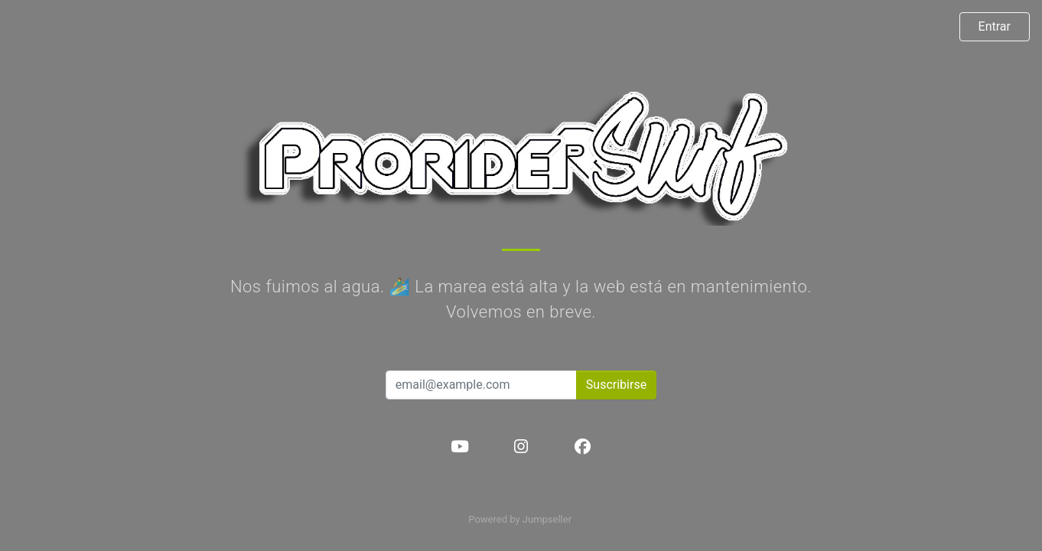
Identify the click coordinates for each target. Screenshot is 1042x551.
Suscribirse (616, 384)
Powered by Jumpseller (519, 519)
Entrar (995, 26)
